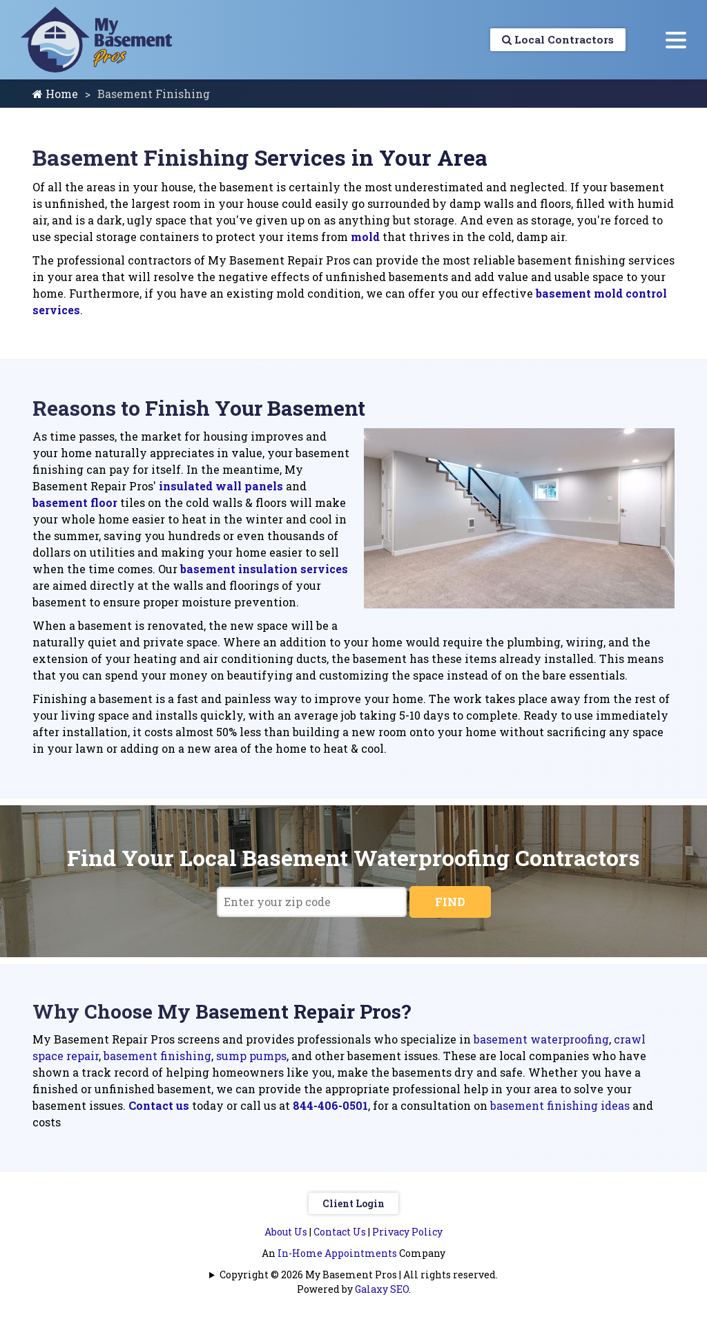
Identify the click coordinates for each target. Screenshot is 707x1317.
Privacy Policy (407, 1231)
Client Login (353, 1203)
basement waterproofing (541, 1039)
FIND (450, 901)
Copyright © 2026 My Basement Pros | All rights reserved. (359, 1274)
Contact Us (339, 1231)
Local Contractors (554, 39)
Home (55, 93)
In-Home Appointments (337, 1253)
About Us (285, 1231)
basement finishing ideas (560, 1105)
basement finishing (157, 1055)
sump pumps (251, 1055)
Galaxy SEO (382, 1289)
